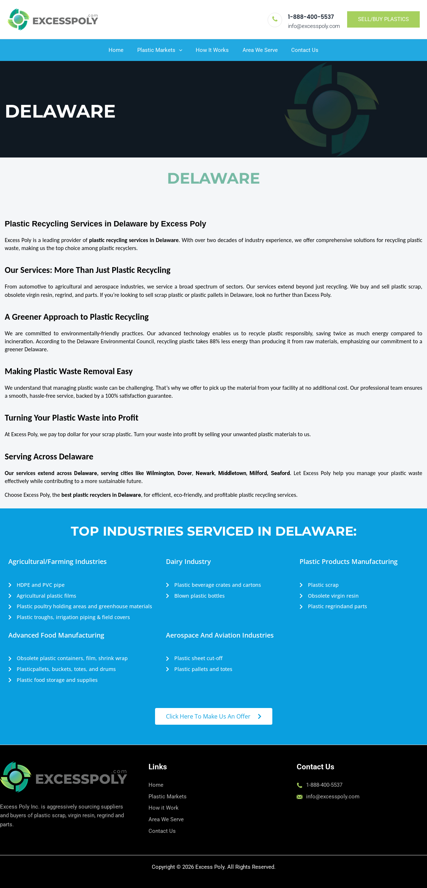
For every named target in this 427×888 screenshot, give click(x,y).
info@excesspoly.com (314, 26)
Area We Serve (257, 50)
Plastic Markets (162, 50)
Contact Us (299, 50)
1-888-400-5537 (311, 17)
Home (121, 50)
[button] (383, 19)
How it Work (164, 808)
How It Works (212, 50)
